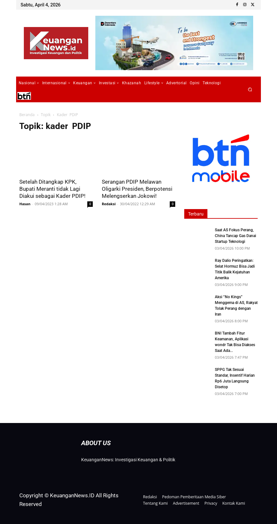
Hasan (24, 203)
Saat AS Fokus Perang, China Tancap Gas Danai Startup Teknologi (235, 236)
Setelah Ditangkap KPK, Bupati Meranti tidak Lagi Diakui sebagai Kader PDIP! (52, 189)
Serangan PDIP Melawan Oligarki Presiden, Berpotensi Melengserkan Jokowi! (137, 189)
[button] (250, 89)
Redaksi (109, 203)
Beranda (26, 114)
